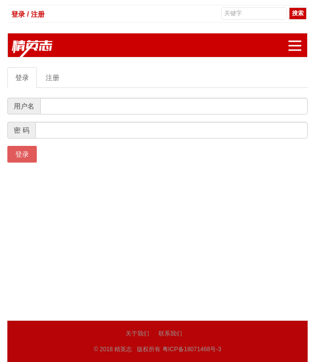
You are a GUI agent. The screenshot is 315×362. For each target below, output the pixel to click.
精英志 (123, 349)
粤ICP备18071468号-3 (191, 349)
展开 (298, 40)
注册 (52, 78)
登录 (22, 78)
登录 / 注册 (28, 14)
